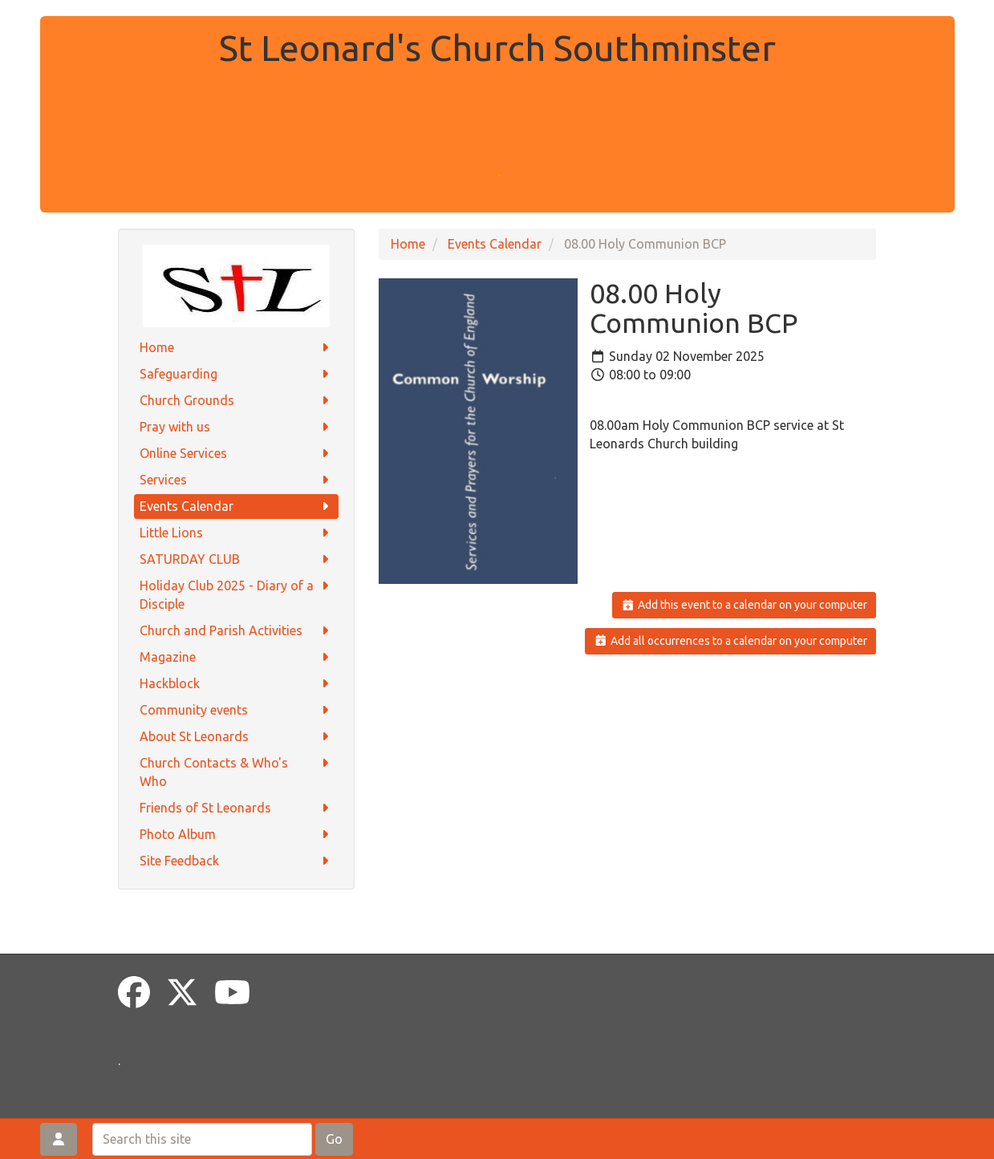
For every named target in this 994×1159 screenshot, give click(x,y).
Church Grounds (236, 400)
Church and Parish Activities (236, 631)
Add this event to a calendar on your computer (744, 604)
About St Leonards (236, 736)
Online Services (236, 453)
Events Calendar (236, 506)
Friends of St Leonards (236, 808)
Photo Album (236, 834)
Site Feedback (236, 861)
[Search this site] (202, 1139)
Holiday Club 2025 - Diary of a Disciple (236, 594)
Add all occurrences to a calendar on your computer (730, 640)
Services (236, 480)
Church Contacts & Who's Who (236, 771)
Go (334, 1139)
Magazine (236, 657)
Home (236, 347)
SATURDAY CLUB (236, 559)
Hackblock (236, 684)
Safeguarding (236, 374)
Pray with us (236, 427)
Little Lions (236, 533)
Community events (236, 710)
